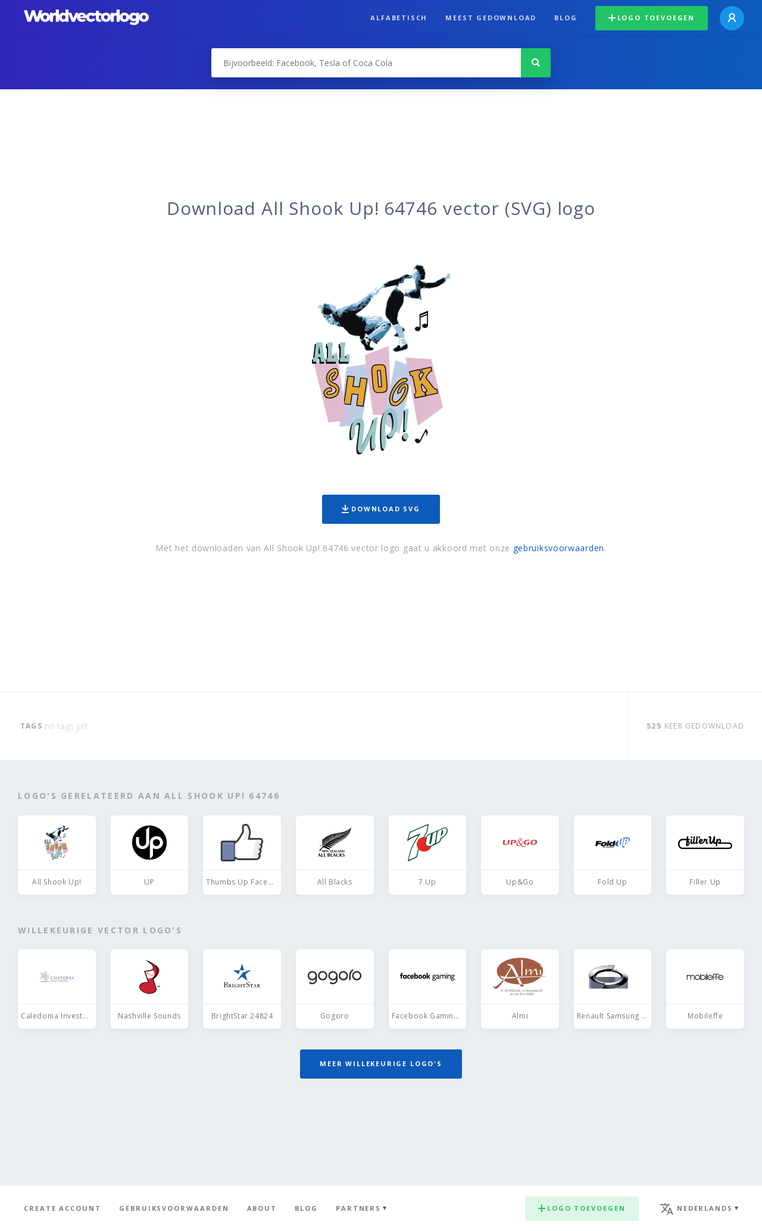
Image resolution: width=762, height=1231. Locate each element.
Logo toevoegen (651, 17)
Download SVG (381, 508)
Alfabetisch (398, 17)
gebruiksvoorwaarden (558, 548)
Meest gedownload (490, 17)
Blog (565, 17)
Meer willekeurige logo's (381, 1063)
